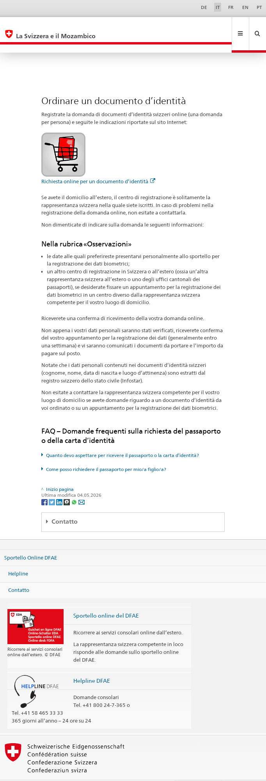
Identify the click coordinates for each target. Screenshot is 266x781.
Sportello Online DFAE (30, 540)
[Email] (81, 485)
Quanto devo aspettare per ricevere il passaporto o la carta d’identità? (122, 438)
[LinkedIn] (60, 485)
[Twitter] (52, 485)
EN (245, 7)
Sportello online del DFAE (106, 598)
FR (231, 7)
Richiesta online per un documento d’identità (98, 164)
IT (218, 7)
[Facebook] (45, 485)
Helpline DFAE (91, 664)
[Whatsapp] (74, 485)
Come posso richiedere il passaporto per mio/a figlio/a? (106, 452)
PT (259, 7)
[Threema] (67, 485)
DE (204, 7)
